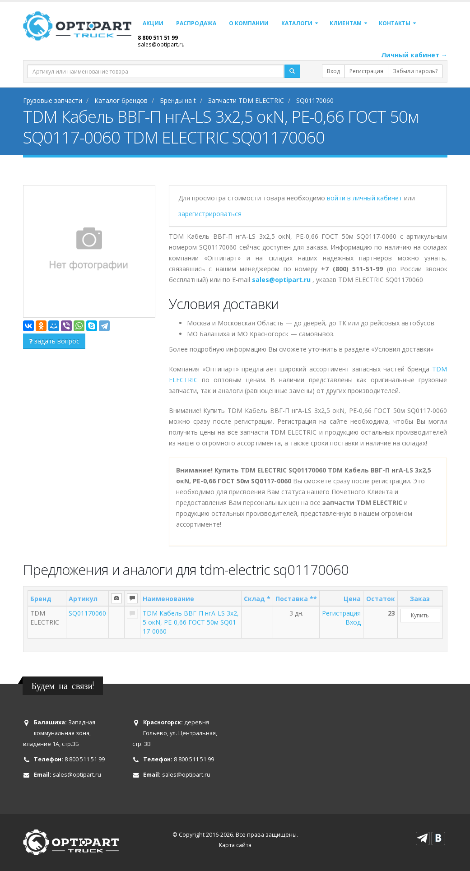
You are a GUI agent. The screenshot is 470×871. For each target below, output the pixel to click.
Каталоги (296, 23)
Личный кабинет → (414, 55)
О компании (249, 23)
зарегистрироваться (210, 213)
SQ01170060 (87, 613)
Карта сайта (235, 845)
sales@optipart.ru (161, 44)
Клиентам (346, 23)
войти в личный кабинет (365, 198)
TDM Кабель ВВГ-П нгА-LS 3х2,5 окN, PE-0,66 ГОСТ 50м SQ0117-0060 (191, 622)
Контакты (394, 23)
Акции (153, 23)
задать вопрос (54, 341)
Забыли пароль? (415, 71)
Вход (333, 71)
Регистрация (366, 71)
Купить (420, 615)
